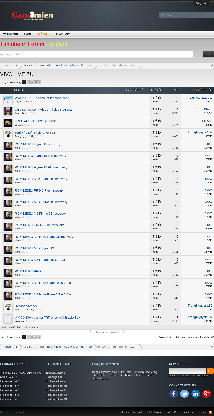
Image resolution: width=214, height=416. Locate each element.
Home (28, 34)
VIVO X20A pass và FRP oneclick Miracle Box (47, 317)
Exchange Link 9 (55, 381)
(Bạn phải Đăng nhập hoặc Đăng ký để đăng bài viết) (186, 337)
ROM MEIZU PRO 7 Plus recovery (39, 225)
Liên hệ (148, 412)
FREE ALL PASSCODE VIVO (35, 121)
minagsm (20, 321)
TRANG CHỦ (10, 34)
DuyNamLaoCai (23, 101)
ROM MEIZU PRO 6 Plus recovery (39, 190)
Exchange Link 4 (10, 385)
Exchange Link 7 (10, 399)
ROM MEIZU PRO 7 (29, 271)
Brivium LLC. (21, 412)
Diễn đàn (44, 34)
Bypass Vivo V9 (26, 306)
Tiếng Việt (136, 412)
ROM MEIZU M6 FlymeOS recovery (40, 213)
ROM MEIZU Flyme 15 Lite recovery (40, 156)
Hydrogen (123, 412)
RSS (210, 412)
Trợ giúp (158, 412)
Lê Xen (18, 124)
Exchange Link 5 (10, 390)
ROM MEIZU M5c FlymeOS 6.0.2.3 (40, 259)
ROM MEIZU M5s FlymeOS (34, 248)
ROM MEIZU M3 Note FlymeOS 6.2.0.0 (43, 283)
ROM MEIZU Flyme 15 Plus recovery (41, 167)
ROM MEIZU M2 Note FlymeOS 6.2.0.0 (43, 294)
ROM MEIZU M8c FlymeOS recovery (41, 179)
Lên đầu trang (188, 412)
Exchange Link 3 (10, 381)
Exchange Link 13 (56, 399)
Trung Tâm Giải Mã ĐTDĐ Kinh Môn (21, 372)
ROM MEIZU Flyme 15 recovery (37, 144)
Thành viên (63, 34)
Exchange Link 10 (56, 385)
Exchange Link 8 (55, 377)
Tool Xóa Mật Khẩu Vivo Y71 (35, 132)
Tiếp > (36, 82)
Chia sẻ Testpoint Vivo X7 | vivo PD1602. (44, 109)
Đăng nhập (201, 3)
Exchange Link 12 (56, 394)
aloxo (18, 147)
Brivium (203, 412)
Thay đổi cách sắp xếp (107, 332)
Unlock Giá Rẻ (8, 377)
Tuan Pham (21, 113)
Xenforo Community (30, 409)
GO (210, 371)
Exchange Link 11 (56, 390)
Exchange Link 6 (10, 394)
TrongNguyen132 (24, 136)
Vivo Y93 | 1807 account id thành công (42, 98)
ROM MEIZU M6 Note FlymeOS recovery (44, 236)
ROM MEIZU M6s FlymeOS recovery (41, 202)
